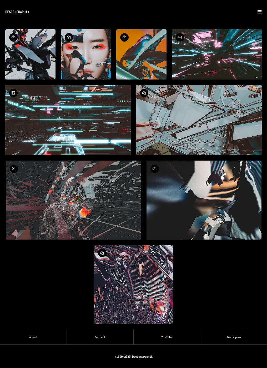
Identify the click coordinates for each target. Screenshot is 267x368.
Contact (99, 337)
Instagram (233, 337)
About (33, 337)
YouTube (166, 337)
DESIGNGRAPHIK (17, 11)
